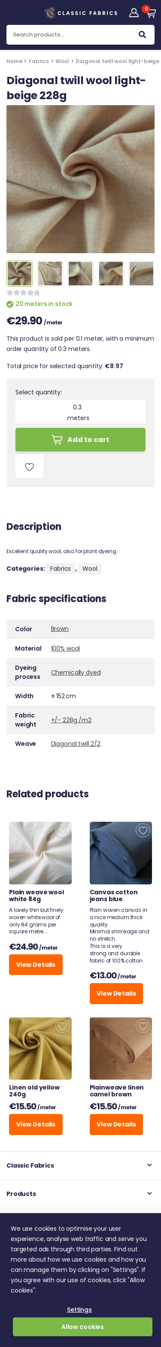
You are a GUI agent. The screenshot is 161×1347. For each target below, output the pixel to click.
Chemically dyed (76, 672)
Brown (60, 628)
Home (14, 61)
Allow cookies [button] (82, 1327)
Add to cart (88, 440)
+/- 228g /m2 (71, 720)
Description (33, 527)
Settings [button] (79, 1309)
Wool (62, 61)
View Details (35, 964)
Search (142, 36)
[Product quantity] (80, 407)
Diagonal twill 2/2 (75, 743)
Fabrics (39, 61)
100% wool (65, 648)
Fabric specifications (56, 599)
